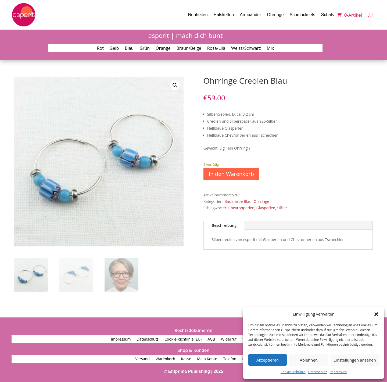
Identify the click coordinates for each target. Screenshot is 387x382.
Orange (163, 48)
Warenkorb (165, 359)
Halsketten (224, 14)
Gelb (114, 48)
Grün (144, 48)
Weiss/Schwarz (246, 48)
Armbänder (250, 14)
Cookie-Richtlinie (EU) (183, 339)
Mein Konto (207, 359)
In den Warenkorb (231, 174)
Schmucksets (302, 14)
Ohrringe (275, 14)
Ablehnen (309, 360)
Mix (270, 48)
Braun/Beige (189, 48)
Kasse (186, 359)
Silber (282, 207)
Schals (327, 14)
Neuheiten (198, 14)
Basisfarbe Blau (238, 201)
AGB (211, 339)
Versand (142, 359)
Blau (129, 48)
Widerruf (228, 339)
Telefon (229, 359)
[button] (376, 314)
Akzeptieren (267, 360)
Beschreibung (224, 225)
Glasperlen (265, 207)
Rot (100, 48)
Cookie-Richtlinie (293, 372)
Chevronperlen (241, 207)
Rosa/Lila (216, 48)
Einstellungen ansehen (355, 360)
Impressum (338, 372)
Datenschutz (317, 372)
